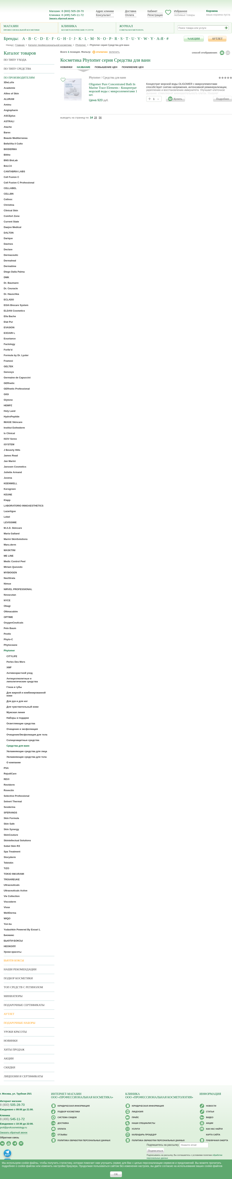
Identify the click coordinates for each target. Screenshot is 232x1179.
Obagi (7, 606)
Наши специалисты (143, 1123)
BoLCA (8, 166)
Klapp (7, 500)
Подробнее (222, 98)
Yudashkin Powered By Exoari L (22, 929)
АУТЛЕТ (217, 38)
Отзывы (62, 1135)
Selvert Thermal (13, 801)
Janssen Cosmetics (15, 466)
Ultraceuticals (11, 885)
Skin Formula (11, 818)
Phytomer (94, 77)
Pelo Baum (10, 628)
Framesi (8, 360)
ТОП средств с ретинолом (23, 987)
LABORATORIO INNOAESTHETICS (23, 505)
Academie (9, 88)
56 (100, 117)
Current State (11, 221)
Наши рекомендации (20, 969)
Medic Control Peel (14, 561)
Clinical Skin (11, 210)
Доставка (130, 11)
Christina (9, 204)
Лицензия (137, 1111)
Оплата (129, 15)
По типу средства (17, 68)
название (83, 67)
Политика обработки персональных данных (84, 1140)
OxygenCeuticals (13, 622)
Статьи (210, 1111)
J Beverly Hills (12, 450)
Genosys (9, 372)
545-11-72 (12, 1119)
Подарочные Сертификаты (24, 1005)
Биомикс (9, 935)
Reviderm (9, 784)
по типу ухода (15, 59)
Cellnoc (8, 199)
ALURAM (9, 99)
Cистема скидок (67, 1117)
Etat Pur (8, 321)
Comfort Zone (11, 216)
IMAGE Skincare (13, 422)
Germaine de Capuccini (17, 377)
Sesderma (9, 807)
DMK (6, 277)
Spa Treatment (12, 851)
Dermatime (10, 266)
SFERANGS (10, 812)
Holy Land (9, 411)
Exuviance (10, 338)
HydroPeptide (11, 416)
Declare (8, 249)
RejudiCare (10, 773)
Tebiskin (8, 862)
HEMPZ (8, 405)
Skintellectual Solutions (17, 840)
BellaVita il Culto (13, 143)
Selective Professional (16, 795)
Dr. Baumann (11, 282)
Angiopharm (11, 110)
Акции (9, 1058)
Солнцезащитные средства (22, 740)
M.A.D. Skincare (13, 528)
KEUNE (8, 494)
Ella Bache (10, 316)
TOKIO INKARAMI (14, 873)
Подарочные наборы (19, 1022)
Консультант (103, 15)
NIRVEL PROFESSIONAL (18, 589)
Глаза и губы (14, 687)
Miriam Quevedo (13, 567)
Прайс (135, 1117)
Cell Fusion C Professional (19, 182)
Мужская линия (15, 712)
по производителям (19, 77)
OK (116, 1174)
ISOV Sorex (10, 438)
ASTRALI (9, 121)
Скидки (9, 1067)
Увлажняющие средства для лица (26, 751)
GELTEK (8, 366)
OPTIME (8, 617)
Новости (211, 1106)
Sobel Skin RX (12, 846)
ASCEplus (9, 115)
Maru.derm (10, 544)
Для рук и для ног (17, 701)
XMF (9, 667)
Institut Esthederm (14, 427)
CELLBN (9, 193)
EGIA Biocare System (16, 305)
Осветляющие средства (20, 723)
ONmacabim (11, 611)
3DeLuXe (9, 82)
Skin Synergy (11, 829)
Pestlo (7, 633)
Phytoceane (10, 645)
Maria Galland (11, 533)
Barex (7, 132)
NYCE (7, 600)
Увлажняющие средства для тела (26, 756)
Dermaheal (10, 260)
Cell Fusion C (11, 177)
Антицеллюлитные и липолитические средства (22, 680)
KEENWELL (10, 483)
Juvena (8, 477)
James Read (11, 455)
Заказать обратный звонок (61, 18)
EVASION (9, 327)
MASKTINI (9, 550)
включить (114, 52)
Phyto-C (8, 639)
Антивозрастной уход (19, 673)
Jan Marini (10, 461)
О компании (13, 762)
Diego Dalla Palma (14, 271)
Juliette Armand (13, 472)
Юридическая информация (74, 1106)
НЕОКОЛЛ (10, 946)
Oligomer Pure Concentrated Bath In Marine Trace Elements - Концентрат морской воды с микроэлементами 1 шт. (113, 89)
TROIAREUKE (12, 879)
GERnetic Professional (17, 388)
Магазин (29, 28)
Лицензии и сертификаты (23, 1076)
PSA (6, 768)
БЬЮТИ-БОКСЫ (13, 940)
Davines (8, 243)
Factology (9, 344)
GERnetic (9, 383)
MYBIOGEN (10, 572)
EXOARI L (9, 333)
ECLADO (9, 299)
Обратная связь (9, 1137)
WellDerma (10, 912)
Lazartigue (10, 511)
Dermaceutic (11, 255)
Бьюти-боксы (14, 960)
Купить (178, 98)
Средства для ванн (17, 745)
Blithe (7, 154)
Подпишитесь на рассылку (163, 1144)
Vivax (7, 907)
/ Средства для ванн (113, 77)
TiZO (6, 868)
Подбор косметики (18, 978)
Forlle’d (8, 349)
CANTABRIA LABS (14, 171)
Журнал (145, 28)
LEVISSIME (10, 522)
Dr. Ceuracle (11, 288)
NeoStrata (9, 578)
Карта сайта (213, 1135)
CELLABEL (10, 188)
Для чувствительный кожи (22, 706)
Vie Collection (12, 896)
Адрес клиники (105, 11)
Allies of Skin (11, 93)
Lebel (7, 516)
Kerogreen (10, 489)
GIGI (6, 394)
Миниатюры (13, 996)
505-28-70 (12, 1105)
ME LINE (9, 555)
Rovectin (9, 790)
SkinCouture (11, 834)
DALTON (9, 232)
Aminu (7, 104)
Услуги (136, 1129)
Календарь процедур (144, 1135)
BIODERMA (10, 149)
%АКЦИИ (194, 38)
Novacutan (10, 594)
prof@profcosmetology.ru (13, 1127)
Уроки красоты (13, 951)
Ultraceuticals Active (15, 890)
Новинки (66, 67)
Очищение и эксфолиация (22, 729)
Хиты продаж (14, 1049)
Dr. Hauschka (11, 294)
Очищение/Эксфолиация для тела (26, 734)
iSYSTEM (9, 444)
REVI (6, 779)
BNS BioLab (11, 160)
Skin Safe (9, 823)
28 (95, 117)
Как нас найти (214, 1129)
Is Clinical (9, 433)
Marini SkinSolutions (16, 539)
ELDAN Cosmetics (14, 310)
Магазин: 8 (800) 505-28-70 (66, 11)
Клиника (87, 28)
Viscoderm (10, 901)
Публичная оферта (217, 1140)
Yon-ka (8, 924)
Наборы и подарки (17, 717)
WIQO (7, 918)
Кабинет (152, 11)
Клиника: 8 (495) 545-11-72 (66, 15)
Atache (8, 127)
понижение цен (132, 67)
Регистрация (155, 15)
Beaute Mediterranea (15, 138)
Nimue (7, 583)
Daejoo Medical (12, 227)
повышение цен (106, 67)
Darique (8, 238)
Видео (209, 1117)
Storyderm (10, 857)
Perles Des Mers (15, 661)
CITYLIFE (11, 656)
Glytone (8, 399)
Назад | (10, 45)
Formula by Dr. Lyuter (16, 355)
